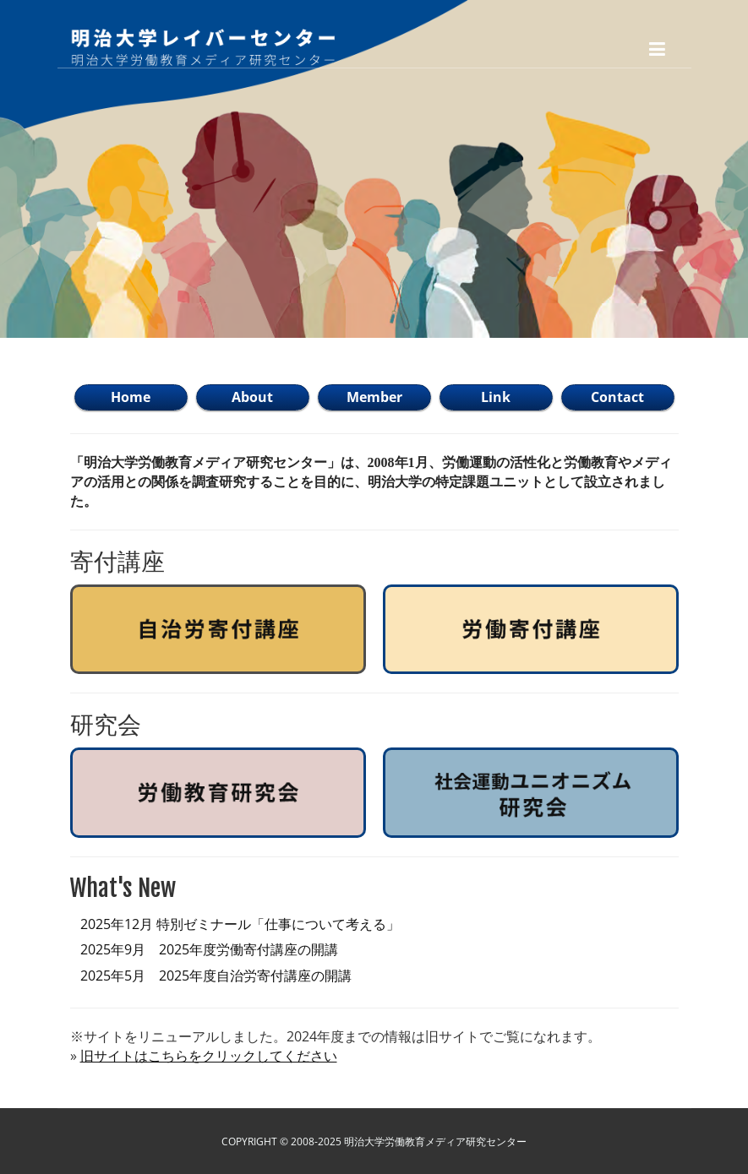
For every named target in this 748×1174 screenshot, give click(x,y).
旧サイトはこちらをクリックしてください (208, 1055)
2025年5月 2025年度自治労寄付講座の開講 (216, 975)
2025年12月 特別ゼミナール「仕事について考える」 (240, 924)
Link (495, 397)
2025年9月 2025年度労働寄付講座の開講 (209, 949)
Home (130, 397)
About (252, 397)
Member (374, 397)
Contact (617, 397)
